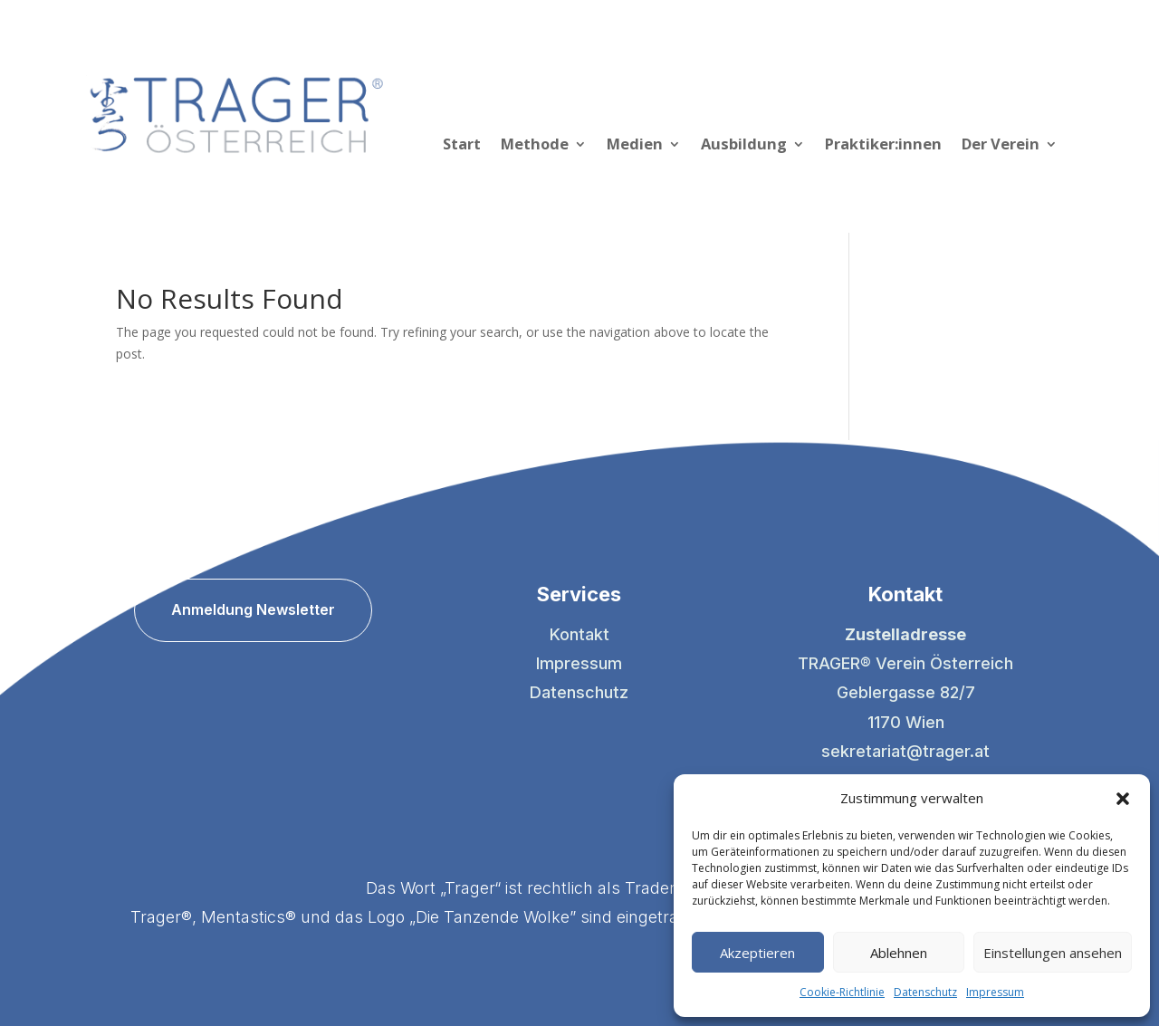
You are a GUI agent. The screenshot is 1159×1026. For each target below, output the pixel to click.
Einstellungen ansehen (1052, 953)
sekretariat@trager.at (905, 751)
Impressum (995, 992)
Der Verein (1000, 146)
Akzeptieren (757, 953)
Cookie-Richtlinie (842, 992)
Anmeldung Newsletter (253, 609)
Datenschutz (925, 992)
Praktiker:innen (883, 146)
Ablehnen (898, 953)
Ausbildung (744, 146)
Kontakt (579, 634)
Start (462, 146)
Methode (535, 146)
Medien (635, 146)
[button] (1123, 799)
